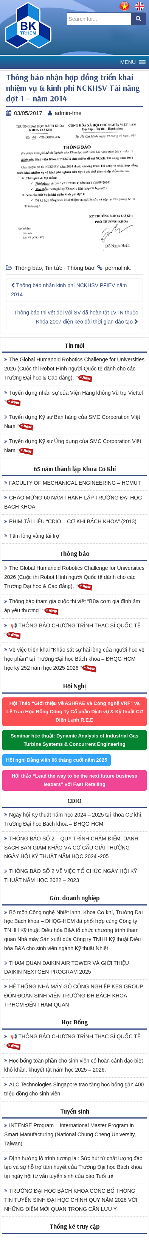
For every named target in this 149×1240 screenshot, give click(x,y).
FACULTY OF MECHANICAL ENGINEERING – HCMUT (72, 483)
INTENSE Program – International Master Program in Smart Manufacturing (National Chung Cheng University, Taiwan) (70, 1134)
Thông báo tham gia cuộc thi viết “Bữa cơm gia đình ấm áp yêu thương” (72, 607)
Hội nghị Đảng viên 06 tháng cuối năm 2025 (56, 760)
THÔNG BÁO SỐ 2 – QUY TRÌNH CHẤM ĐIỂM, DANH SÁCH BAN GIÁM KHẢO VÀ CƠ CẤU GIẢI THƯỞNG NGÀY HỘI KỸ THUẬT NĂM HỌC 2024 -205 (71, 847)
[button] (128, 62)
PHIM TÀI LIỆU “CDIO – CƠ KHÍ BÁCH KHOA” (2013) (70, 521)
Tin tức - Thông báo (69, 267)
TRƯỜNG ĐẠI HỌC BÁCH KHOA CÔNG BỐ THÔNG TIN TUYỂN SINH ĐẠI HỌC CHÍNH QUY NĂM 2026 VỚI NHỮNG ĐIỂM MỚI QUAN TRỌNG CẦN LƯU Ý (70, 1200)
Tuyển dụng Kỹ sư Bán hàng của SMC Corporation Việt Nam (72, 422)
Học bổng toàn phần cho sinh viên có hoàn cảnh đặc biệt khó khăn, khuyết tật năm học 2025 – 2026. (73, 1065)
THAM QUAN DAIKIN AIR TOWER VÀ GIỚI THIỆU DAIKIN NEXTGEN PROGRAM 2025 (66, 967)
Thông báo (28, 267)
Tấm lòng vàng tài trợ (31, 536)
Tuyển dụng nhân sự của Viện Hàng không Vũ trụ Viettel (73, 398)
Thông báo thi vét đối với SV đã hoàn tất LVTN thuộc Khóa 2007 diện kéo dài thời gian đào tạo (76, 317)
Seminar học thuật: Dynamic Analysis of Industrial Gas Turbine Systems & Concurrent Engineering (74, 740)
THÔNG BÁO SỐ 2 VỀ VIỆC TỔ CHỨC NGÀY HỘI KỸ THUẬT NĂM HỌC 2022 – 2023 (70, 875)
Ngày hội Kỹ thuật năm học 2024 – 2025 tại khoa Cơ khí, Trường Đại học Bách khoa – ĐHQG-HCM (73, 819)
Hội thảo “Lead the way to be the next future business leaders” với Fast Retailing (74, 780)
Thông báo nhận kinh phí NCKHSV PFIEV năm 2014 (69, 289)
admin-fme (68, 113)
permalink (117, 267)
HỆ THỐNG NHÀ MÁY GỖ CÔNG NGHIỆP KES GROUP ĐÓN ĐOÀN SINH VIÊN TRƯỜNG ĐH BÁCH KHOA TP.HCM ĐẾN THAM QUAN (73, 995)
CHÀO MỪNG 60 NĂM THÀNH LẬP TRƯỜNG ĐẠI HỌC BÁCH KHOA (73, 502)
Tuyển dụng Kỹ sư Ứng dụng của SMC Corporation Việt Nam (72, 447)
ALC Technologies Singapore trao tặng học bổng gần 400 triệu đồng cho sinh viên (74, 1089)
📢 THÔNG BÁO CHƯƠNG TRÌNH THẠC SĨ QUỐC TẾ (72, 631)
